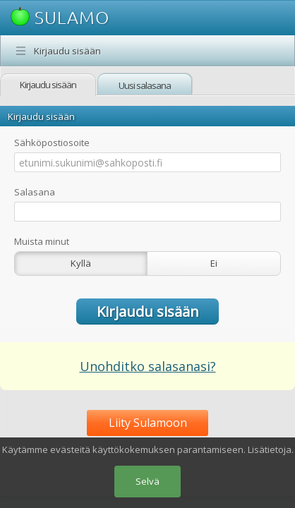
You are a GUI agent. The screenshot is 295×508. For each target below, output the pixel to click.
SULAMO (60, 17)
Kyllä (81, 263)
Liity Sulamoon (148, 422)
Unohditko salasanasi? (148, 366)
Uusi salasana (145, 85)
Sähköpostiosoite (52, 142)
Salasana (34, 192)
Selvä (147, 481)
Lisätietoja (269, 449)
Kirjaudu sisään (67, 50)
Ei (213, 263)
